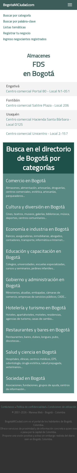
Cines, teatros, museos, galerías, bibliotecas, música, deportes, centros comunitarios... (38, 216)
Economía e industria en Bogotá (37, 228)
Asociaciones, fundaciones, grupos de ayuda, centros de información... (38, 387)
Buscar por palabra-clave (19, 21)
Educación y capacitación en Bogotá (33, 254)
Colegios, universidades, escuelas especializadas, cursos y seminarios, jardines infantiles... (35, 266)
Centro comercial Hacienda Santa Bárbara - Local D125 (38, 122)
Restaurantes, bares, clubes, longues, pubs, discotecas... (32, 339)
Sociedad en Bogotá (25, 378)
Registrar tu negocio (16, 33)
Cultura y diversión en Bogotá (35, 206)
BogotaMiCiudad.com (18, 4)
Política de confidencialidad (31, 407)
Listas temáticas (14, 27)
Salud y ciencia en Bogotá (31, 351)
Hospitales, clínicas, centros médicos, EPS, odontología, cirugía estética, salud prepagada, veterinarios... (34, 363)
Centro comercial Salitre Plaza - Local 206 (37, 105)
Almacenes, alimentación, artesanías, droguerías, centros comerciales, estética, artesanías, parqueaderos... (35, 192)
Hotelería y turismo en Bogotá (36, 307)
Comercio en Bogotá (26, 180)
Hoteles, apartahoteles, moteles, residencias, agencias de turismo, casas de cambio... (33, 316)
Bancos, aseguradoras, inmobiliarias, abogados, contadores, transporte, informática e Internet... (35, 238)
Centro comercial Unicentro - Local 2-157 (37, 133)
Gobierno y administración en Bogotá (35, 282)
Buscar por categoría (17, 15)
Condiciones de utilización (62, 407)
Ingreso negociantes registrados (24, 39)
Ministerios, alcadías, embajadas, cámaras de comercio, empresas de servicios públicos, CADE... (36, 294)
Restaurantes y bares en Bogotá (38, 329)
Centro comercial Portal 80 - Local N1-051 (38, 91)
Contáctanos (7, 407)
